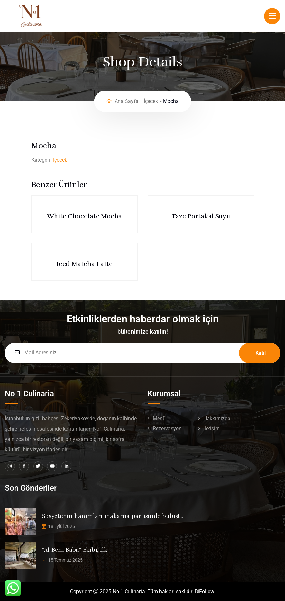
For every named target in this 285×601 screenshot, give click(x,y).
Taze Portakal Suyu (200, 216)
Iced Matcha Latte (84, 264)
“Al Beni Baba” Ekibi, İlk (74, 549)
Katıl (260, 353)
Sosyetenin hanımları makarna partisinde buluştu (113, 516)
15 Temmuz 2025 (65, 560)
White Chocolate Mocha (84, 216)
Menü (159, 418)
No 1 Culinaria (129, 591)
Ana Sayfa (126, 101)
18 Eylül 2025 (61, 526)
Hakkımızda (216, 418)
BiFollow (204, 591)
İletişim (211, 428)
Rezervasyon (167, 428)
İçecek (151, 101)
